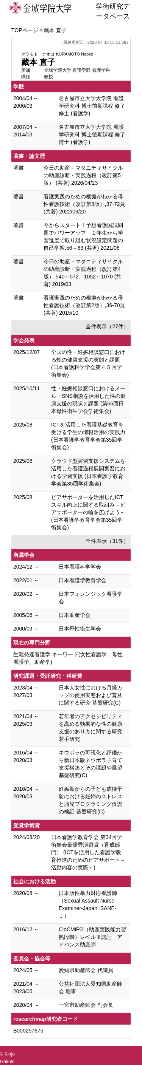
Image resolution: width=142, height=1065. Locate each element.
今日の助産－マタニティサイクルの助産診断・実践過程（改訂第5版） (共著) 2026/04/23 (83, 175)
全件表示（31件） (107, 541)
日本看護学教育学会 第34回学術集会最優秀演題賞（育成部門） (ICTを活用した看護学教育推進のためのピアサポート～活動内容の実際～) (88, 852)
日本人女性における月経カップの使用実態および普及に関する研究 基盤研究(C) (90, 695)
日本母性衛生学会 (80, 629)
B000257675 (28, 1031)
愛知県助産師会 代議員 (86, 970)
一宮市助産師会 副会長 (86, 1005)
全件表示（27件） (107, 326)
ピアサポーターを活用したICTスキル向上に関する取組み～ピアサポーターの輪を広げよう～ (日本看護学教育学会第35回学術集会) (88, 512)
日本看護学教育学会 (82, 580)
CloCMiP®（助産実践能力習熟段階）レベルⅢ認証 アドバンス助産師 (92, 937)
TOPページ (24, 30)
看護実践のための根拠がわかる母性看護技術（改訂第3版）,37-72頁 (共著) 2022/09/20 (84, 204)
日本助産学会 (75, 615)
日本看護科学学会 (80, 567)
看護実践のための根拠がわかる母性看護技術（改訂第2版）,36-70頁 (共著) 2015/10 (84, 305)
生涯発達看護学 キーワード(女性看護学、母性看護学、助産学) (68, 658)
